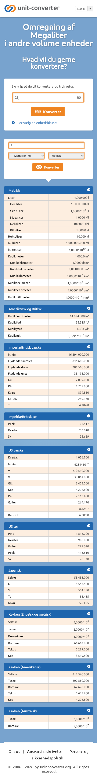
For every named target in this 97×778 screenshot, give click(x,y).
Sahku (12, 577)
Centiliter (16, 210)
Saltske (13, 622)
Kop (10, 489)
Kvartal (13, 430)
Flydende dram (18, 367)
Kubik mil (14, 335)
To (9, 596)
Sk (9, 436)
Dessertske (15, 636)
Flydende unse (18, 373)
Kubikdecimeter (19, 282)
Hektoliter (15, 236)
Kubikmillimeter (19, 297)
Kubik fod (14, 322)
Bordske (13, 643)
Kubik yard (15, 329)
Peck (11, 424)
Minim (12, 354)
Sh (9, 590)
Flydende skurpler (20, 361)
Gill (10, 380)
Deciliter (16, 204)
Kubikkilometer (20, 275)
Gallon (12, 502)
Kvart (11, 392)
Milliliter (14, 243)
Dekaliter (16, 224)
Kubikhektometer (22, 269)
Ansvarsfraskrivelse (44, 751)
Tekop (12, 649)
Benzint (13, 515)
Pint (11, 386)
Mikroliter (14, 249)
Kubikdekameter (21, 262)
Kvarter (13, 540)
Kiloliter (15, 230)
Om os (14, 751)
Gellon (12, 399)
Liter (11, 197)
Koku (11, 603)
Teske (12, 629)
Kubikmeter (16, 256)
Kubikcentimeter (19, 290)
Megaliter (16, 217)
